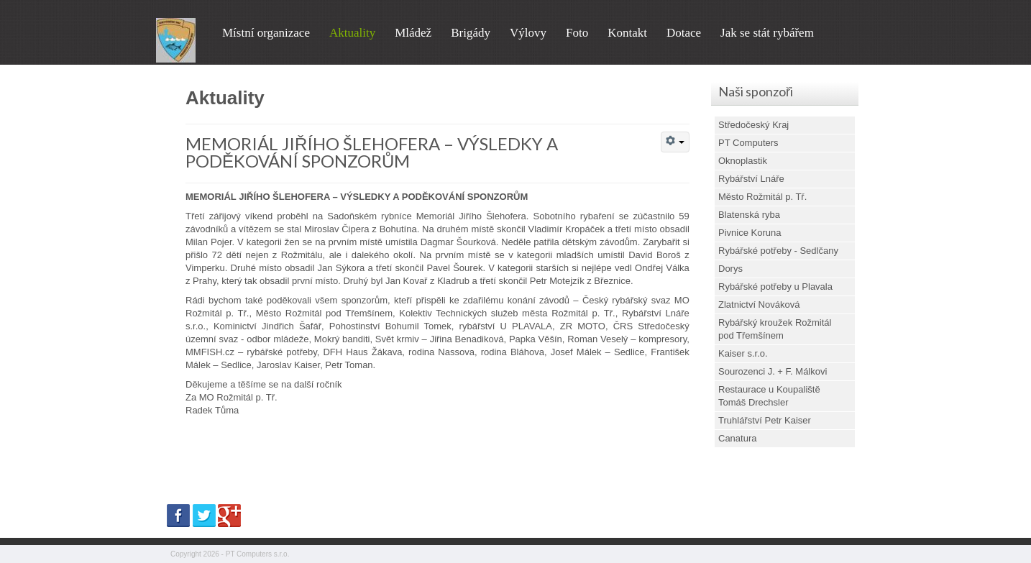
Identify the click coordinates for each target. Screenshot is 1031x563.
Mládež (413, 33)
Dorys (730, 268)
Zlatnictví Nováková (758, 304)
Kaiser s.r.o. (743, 353)
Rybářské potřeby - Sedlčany (778, 250)
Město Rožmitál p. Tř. (762, 196)
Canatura (737, 438)
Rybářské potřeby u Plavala (775, 286)
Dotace (683, 33)
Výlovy (528, 33)
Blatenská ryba (749, 214)
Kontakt (627, 33)
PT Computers (748, 142)
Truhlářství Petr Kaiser (764, 420)
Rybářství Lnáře (751, 178)
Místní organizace (266, 33)
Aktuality (352, 33)
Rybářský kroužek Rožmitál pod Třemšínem (775, 329)
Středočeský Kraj (753, 124)
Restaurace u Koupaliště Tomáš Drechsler (769, 396)
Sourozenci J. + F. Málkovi (772, 371)
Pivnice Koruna (749, 232)
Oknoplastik (742, 160)
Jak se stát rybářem (767, 33)
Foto (577, 33)
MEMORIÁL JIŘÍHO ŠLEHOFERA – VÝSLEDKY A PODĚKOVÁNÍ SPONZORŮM (371, 152)
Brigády (470, 33)
